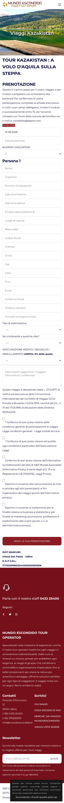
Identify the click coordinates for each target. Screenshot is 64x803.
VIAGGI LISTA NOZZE (46, 726)
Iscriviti (54, 758)
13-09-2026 (8, 125)
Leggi (5, 450)
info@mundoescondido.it (17, 722)
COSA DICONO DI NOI (47, 710)
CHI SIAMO (41, 704)
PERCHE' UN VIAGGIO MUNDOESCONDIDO (47, 718)
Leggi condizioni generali (17, 431)
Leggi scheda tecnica (47, 431)
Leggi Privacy (43, 473)
